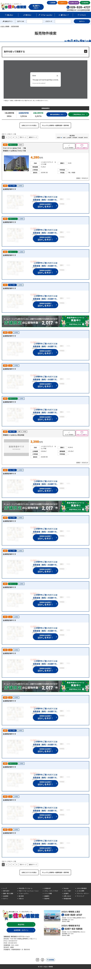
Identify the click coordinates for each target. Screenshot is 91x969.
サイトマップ (80, 896)
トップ (5, 888)
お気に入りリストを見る (29, 125)
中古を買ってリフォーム (25, 888)
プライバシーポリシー (83, 893)
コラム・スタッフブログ (51, 891)
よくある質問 (80, 891)
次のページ (23, 137)
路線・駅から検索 (8, 893)
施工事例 (21, 896)
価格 (64, 137)
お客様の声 (47, 888)
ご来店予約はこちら (79, 114)
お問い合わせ (74, 3)
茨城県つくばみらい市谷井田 (13, 435)
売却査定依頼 (67, 898)
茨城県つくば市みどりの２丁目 (14, 151)
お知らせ (21, 898)
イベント (83, 15)
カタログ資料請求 (82, 888)
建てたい (64, 15)
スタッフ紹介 (67, 891)
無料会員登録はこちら (57, 114)
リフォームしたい (46, 15)
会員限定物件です (9, 189)
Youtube (66, 888)
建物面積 (74, 137)
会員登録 (52, 3)
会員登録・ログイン (21, 930)
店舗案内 (46, 896)
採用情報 (51, 960)
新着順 (58, 137)
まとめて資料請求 (69, 147)
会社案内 (66, 893)
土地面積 (69, 137)
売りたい (28, 15)
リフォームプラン (24, 893)
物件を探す (6, 891)
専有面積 (80, 137)
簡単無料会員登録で (45, 205)
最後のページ (33, 137)
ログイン (63, 3)
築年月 (86, 137)
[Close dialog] (57, 76)
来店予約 (85, 3)
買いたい (10, 15)
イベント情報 (48, 893)
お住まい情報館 (14, 6)
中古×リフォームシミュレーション (29, 891)
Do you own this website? (39, 83)
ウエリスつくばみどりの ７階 (14, 148)
